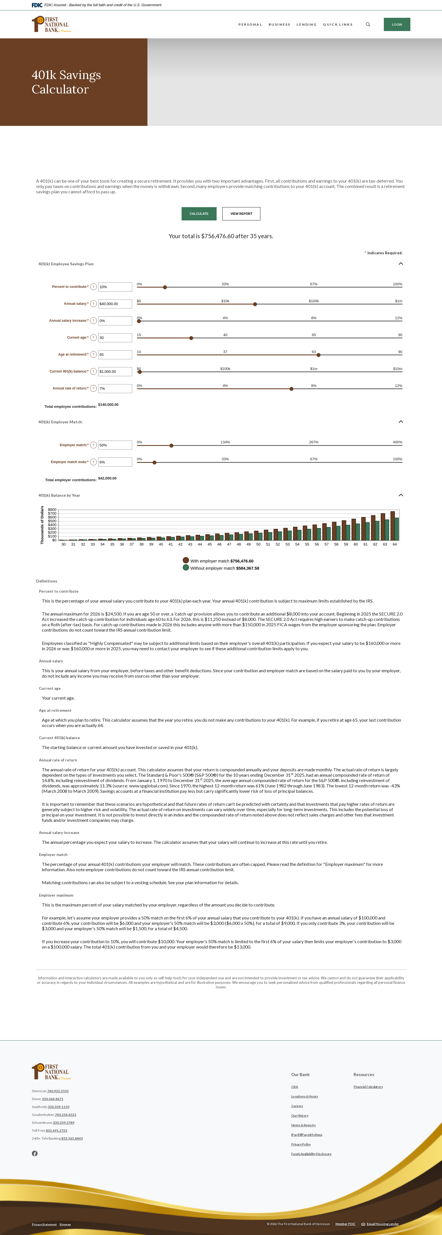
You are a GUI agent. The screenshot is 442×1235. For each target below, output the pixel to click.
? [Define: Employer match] (93, 445)
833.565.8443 (72, 1138)
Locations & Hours (304, 1096)
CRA (294, 1086)
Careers (297, 1106)
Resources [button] (364, 1074)
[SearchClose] (368, 24)
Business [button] (279, 24)
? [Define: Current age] (93, 337)
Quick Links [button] (338, 24)
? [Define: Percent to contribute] (93, 286)
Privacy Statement (44, 1224)
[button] (221, 263)
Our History (299, 1115)
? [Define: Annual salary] (93, 303)
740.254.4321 (65, 1115)
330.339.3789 (63, 1122)
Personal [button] (250, 24)
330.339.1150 (58, 1107)
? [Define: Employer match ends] (93, 462)
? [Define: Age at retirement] (93, 354)
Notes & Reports (303, 1125)
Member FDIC (346, 1224)
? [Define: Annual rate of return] (93, 388)
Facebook (35, 1153)
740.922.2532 (58, 1091)
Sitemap (65, 1224)
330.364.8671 (52, 1099)
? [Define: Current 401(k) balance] (93, 371)
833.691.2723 (56, 1130)
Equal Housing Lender (383, 1224)
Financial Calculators (368, 1087)
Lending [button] (307, 24)
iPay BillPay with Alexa (306, 1135)
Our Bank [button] (300, 1074)
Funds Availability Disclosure (311, 1153)
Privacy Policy (301, 1144)
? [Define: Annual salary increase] (93, 320)
